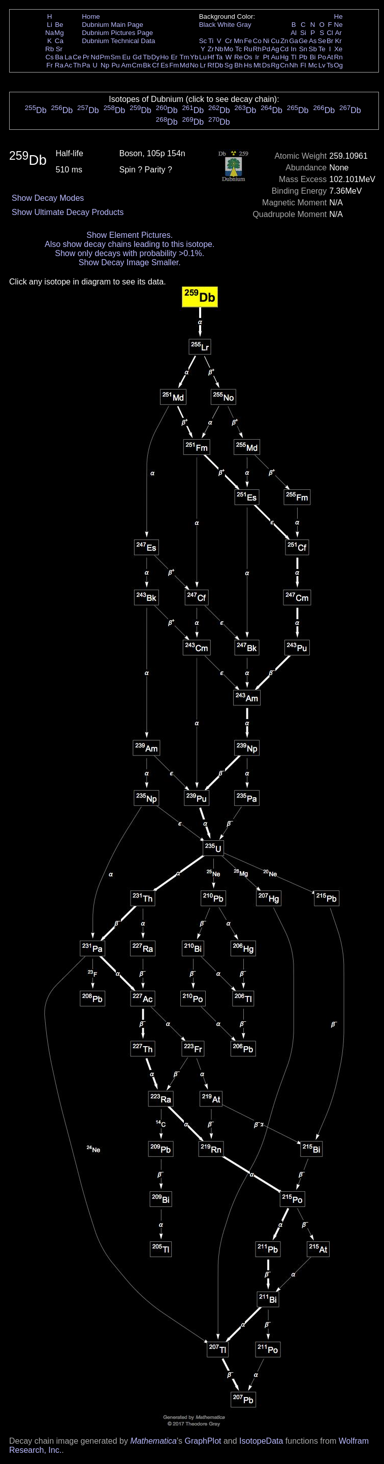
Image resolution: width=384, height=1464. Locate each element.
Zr (211, 49)
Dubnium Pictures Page (117, 33)
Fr (49, 65)
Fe (248, 41)
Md (184, 65)
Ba (59, 57)
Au (275, 57)
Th (77, 65)
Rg (275, 65)
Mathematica (153, 1441)
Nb (219, 49)
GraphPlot (202, 1441)
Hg (284, 57)
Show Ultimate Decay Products (68, 212)
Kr (338, 41)
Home (91, 16)
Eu (126, 57)
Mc (312, 65)
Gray (244, 24)
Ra (59, 65)
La (68, 57)
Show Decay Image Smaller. (130, 262)
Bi (313, 57)
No (194, 65)
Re (238, 57)
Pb (303, 57)
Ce (77, 57)
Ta (218, 57)
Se (322, 41)
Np (105, 65)
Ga (293, 41)
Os (248, 57)
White (226, 24)
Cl (330, 33)
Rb (49, 49)
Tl (294, 57)
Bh (238, 65)
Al (294, 33)
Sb (313, 49)
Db (219, 65)
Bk (147, 65)
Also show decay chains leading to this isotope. (129, 244)
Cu (275, 41)
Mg (59, 33)
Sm (116, 57)
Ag (275, 49)
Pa (86, 65)
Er (174, 57)
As (313, 41)
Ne (338, 24)
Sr (59, 49)
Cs (49, 57)
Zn (284, 41)
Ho (164, 57)
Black (207, 24)
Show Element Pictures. (129, 235)
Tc (238, 49)
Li (49, 24)
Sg (229, 65)
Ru (248, 49)
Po (322, 57)
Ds (266, 65)
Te (322, 49)
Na (49, 33)
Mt (257, 65)
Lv (322, 65)
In (294, 49)
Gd (137, 57)
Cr (228, 41)
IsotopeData (261, 1441)
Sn (303, 49)
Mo (229, 49)
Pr (86, 57)
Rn (338, 57)
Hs (248, 65)
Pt (266, 57)
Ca (59, 41)
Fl (303, 65)
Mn (238, 41)
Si (303, 33)
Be (59, 24)
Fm (174, 65)
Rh (257, 49)
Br (330, 41)
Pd (266, 49)
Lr (203, 65)
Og (338, 65)
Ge (303, 41)
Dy (155, 57)
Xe (338, 49)
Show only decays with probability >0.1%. (129, 253)
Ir (257, 57)
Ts (330, 65)
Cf (155, 65)
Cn (284, 65)
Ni (266, 41)
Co (257, 41)
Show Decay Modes (48, 198)
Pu (115, 65)
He (338, 16)
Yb (194, 57)
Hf (210, 57)
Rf (210, 65)
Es (165, 65)
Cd (284, 49)
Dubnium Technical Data (118, 41)
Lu (203, 57)
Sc (203, 41)
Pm (105, 57)
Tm (184, 57)
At (330, 57)
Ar (338, 33)
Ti (211, 41)
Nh (294, 65)
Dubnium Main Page (112, 24)
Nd (95, 57)
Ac (69, 65)
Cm (137, 65)
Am (126, 65)
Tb (147, 57)
